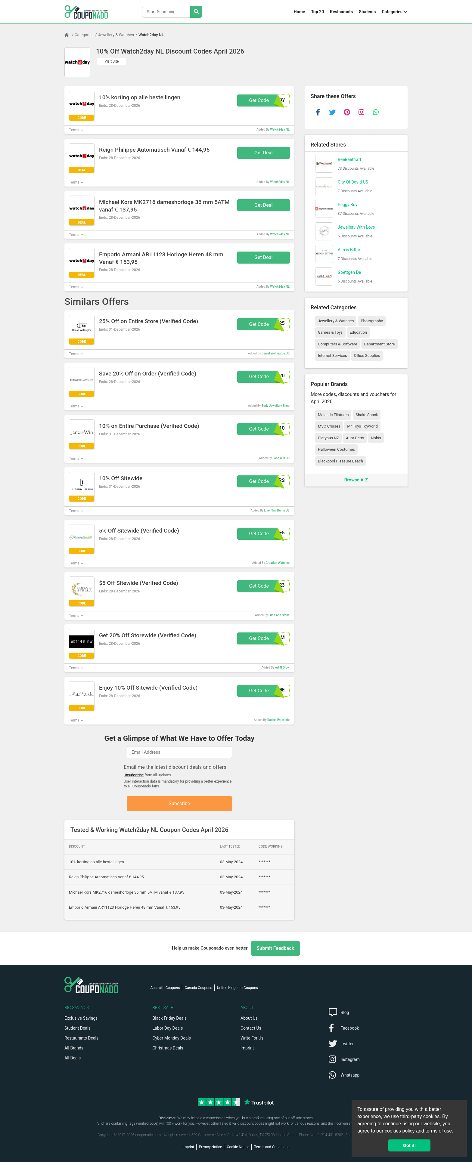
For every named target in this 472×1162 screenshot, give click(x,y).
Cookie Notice (238, 1147)
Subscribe (179, 803)
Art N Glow (282, 667)
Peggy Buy (347, 204)
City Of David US (353, 182)
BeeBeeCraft (349, 159)
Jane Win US (280, 458)
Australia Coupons (165, 988)
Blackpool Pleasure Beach (340, 461)
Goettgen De (349, 272)
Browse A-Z (356, 480)
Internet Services (332, 355)
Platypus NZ (328, 438)
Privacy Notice (210, 1147)
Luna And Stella (279, 615)
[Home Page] (69, 35)
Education (358, 332)
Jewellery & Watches (116, 34)
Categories (392, 11)
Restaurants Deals (81, 1038)
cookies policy (400, 1130)
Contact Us (251, 1028)
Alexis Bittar (349, 249)
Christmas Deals (168, 1048)
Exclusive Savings (81, 1018)
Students (367, 11)
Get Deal (263, 153)
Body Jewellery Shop (276, 405)
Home (299, 11)
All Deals (72, 1057)
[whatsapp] (376, 112)
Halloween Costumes (336, 449)
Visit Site (112, 61)
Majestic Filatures (333, 415)
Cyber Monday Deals (172, 1038)
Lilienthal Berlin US (277, 510)
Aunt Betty (355, 438)
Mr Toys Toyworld (362, 426)
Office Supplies (367, 355)
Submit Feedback (275, 948)
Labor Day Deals (168, 1028)
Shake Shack (367, 415)
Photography (372, 321)
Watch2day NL (151, 34)
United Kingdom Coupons (237, 988)
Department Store (379, 344)
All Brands (73, 1048)
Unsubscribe (134, 775)
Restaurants (341, 11)
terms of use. (439, 1130)
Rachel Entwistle (278, 720)
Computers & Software (337, 344)
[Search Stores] (196, 12)
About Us (249, 1018)
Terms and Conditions (271, 1147)
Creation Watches (278, 562)
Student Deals (77, 1028)
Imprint (247, 1048)
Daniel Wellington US (276, 353)
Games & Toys (330, 332)
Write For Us (252, 1038)
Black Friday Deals (170, 1018)
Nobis (376, 438)
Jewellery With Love (356, 227)
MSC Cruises (329, 426)
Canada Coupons (198, 988)
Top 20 (317, 11)
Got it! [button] (409, 1145)
